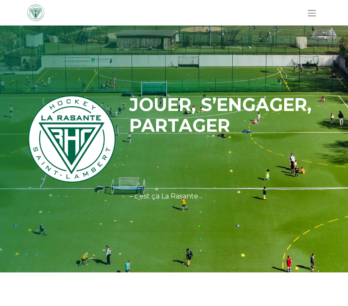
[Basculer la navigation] (312, 12)
